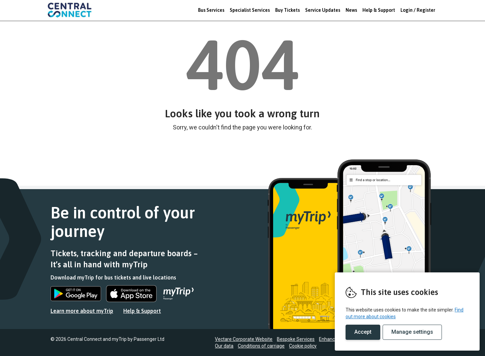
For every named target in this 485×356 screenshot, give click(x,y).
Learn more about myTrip (82, 311)
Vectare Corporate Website (243, 339)
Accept (362, 332)
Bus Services (211, 10)
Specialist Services (250, 10)
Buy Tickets (287, 10)
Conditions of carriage (261, 346)
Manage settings (412, 332)
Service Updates (322, 10)
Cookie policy (303, 346)
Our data (224, 346)
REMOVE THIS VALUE (72, 10)
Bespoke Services (296, 339)
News (351, 10)
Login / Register (417, 10)
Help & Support (378, 10)
